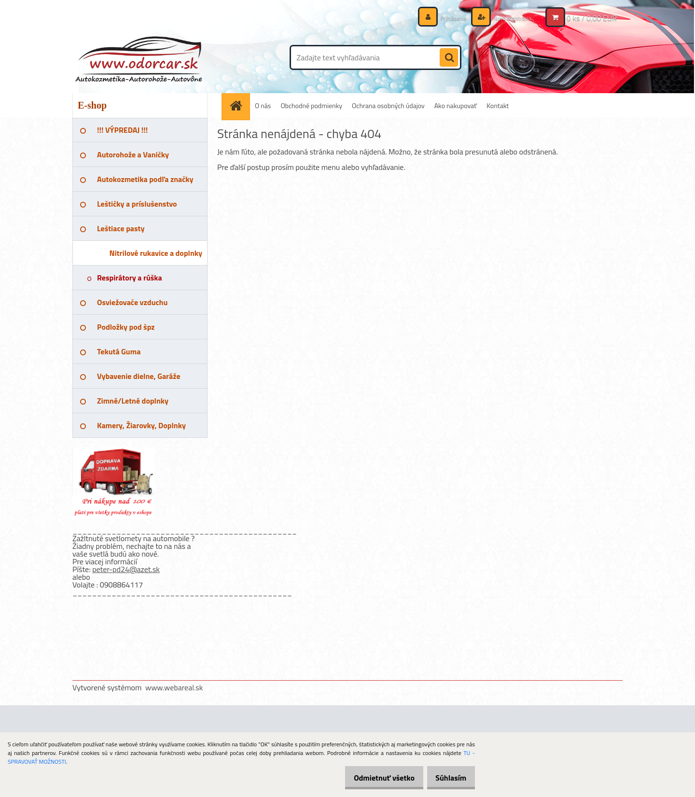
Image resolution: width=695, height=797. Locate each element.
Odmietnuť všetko (373, 777)
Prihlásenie (443, 18)
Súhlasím (447, 777)
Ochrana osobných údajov (388, 105)
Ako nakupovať (455, 105)
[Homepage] (239, 105)
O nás (263, 105)
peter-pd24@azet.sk (126, 569)
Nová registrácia (508, 18)
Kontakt (497, 105)
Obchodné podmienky (311, 105)
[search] (449, 58)
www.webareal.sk (174, 687)
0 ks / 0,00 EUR (592, 18)
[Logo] (138, 57)
